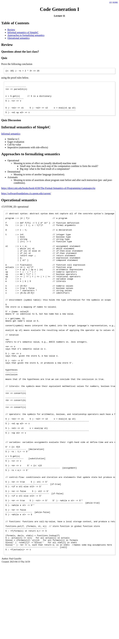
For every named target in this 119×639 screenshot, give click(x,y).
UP (110, 2)
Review (11, 29)
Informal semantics (10, 140)
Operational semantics (18, 38)
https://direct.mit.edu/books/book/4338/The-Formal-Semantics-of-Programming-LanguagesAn (48, 194)
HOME (115, 2)
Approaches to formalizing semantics (25, 35)
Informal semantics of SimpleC (22, 32)
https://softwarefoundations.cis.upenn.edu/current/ (26, 200)
